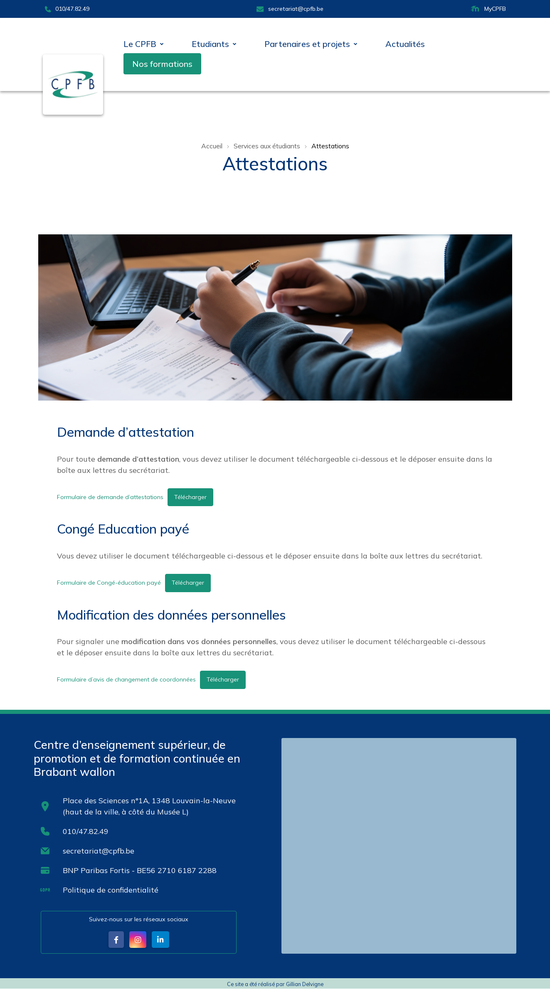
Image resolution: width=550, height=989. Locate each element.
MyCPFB (488, 9)
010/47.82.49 (66, 8)
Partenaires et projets (307, 44)
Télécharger (190, 496)
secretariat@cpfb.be (289, 8)
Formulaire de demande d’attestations (110, 496)
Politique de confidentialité (111, 890)
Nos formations (162, 64)
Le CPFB (139, 44)
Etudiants (210, 44)
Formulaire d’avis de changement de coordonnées (126, 679)
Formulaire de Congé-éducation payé (108, 582)
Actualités (405, 44)
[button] (115, 939)
